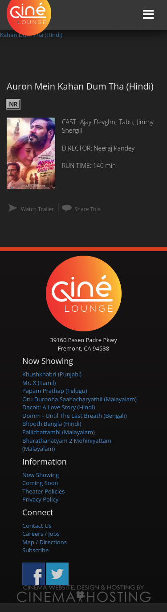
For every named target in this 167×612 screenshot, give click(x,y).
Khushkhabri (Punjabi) (51, 374)
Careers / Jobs (41, 534)
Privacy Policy (40, 499)
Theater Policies (43, 491)
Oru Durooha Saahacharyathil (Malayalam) (79, 399)
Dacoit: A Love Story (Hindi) (58, 407)
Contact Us (37, 526)
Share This (87, 209)
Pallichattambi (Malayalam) (58, 432)
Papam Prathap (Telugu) (54, 391)
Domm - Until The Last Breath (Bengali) (74, 416)
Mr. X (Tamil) (39, 383)
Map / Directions (44, 542)
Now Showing (40, 475)
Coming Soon (40, 483)
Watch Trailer (37, 209)
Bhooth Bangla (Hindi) (51, 424)
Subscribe (35, 550)
